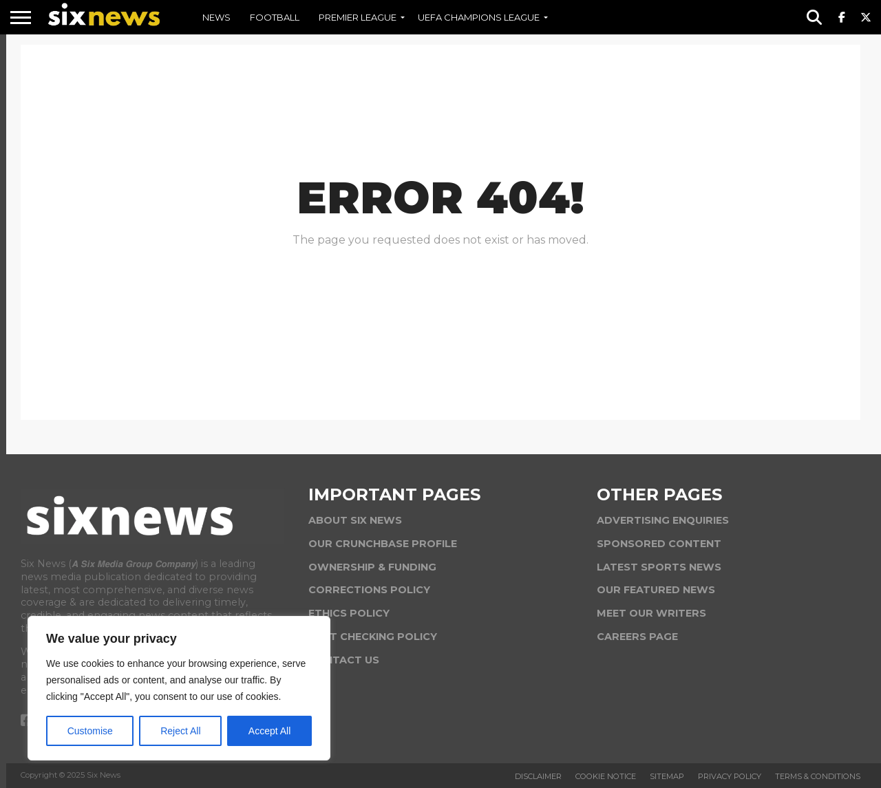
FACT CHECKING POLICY (372, 636)
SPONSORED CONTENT (659, 543)
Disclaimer (538, 776)
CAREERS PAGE (637, 636)
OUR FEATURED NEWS (656, 590)
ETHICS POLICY (349, 613)
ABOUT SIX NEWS (355, 520)
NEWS (216, 17)
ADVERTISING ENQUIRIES (663, 520)
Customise (90, 730)
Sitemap (667, 776)
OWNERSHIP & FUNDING (372, 567)
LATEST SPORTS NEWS (659, 567)
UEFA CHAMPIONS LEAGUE (479, 17)
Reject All (180, 730)
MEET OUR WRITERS (651, 613)
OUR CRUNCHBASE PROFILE (382, 543)
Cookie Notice (605, 776)
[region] (179, 688)
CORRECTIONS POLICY (369, 590)
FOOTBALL (274, 17)
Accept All (269, 730)
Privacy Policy (729, 776)
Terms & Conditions (817, 776)
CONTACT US (343, 660)
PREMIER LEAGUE (357, 17)
